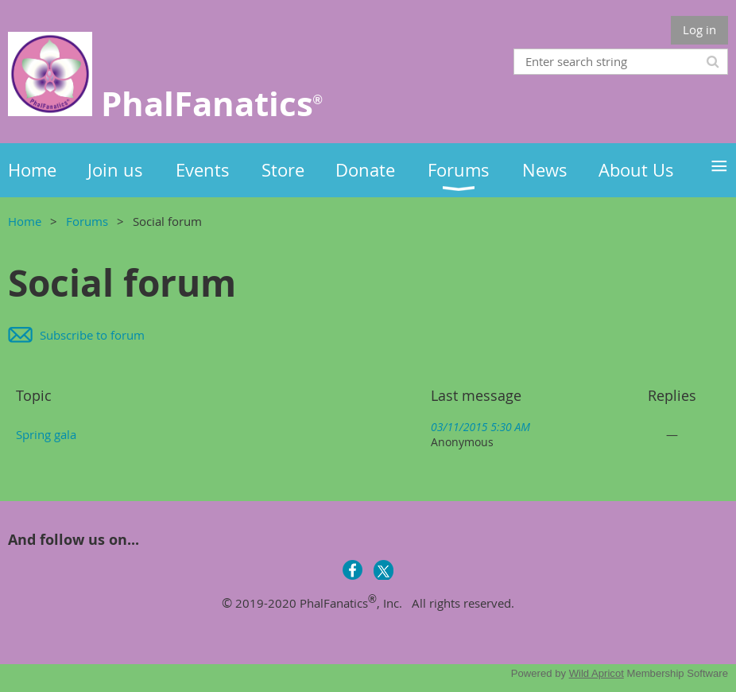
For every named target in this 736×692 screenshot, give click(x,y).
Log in (699, 29)
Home (24, 221)
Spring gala (46, 434)
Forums (87, 221)
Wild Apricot (596, 673)
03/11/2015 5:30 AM (480, 426)
